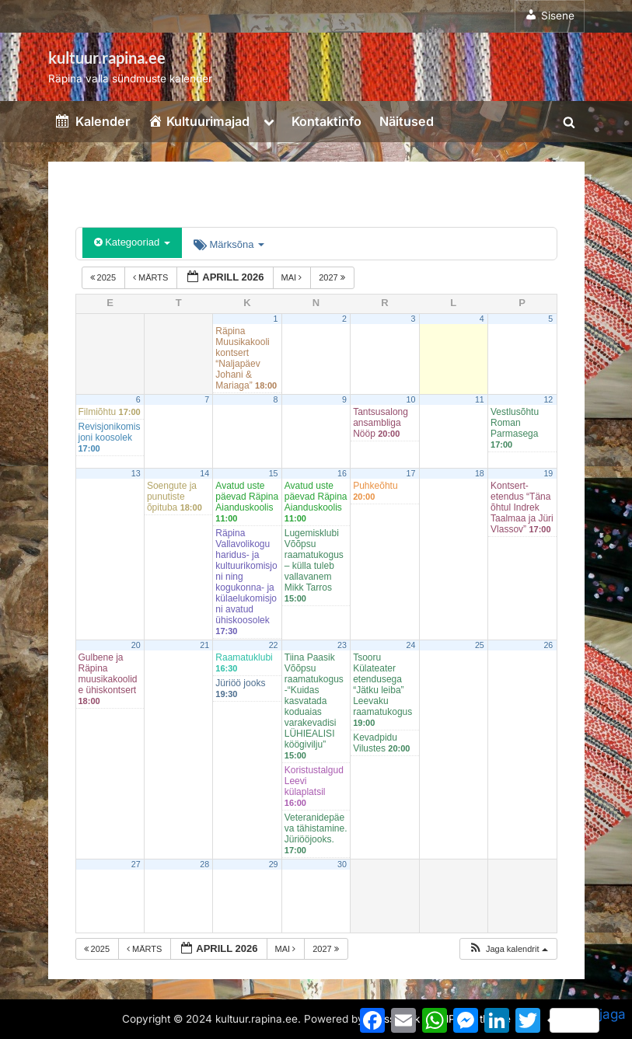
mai (293, 277)
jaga (588, 1019)
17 (410, 473)
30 (342, 864)
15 (273, 473)
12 (548, 399)
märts (151, 277)
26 (548, 645)
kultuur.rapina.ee (107, 57)
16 (342, 473)
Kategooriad (132, 242)
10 (410, 399)
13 (136, 473)
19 (548, 473)
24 (410, 645)
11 (479, 399)
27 (136, 864)
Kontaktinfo (326, 121)
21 (204, 645)
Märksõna (229, 244)
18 (479, 473)
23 (342, 645)
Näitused (406, 121)
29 (273, 864)
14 (204, 473)
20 (136, 645)
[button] (508, 949)
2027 (333, 277)
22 (273, 645)
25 (479, 645)
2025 (104, 277)
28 (204, 864)
